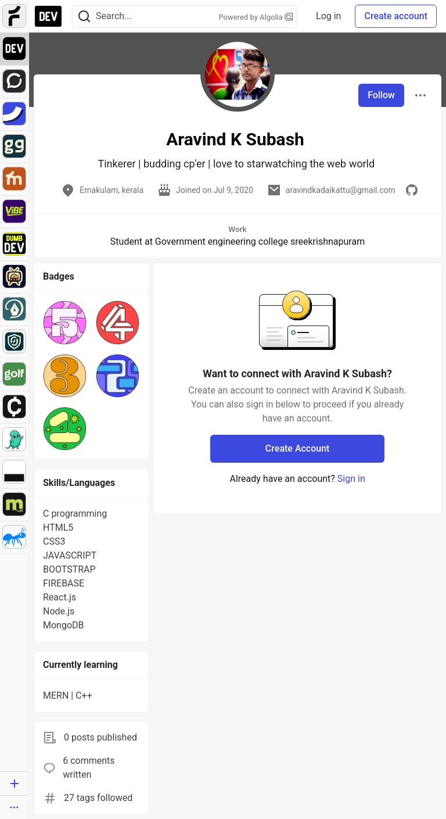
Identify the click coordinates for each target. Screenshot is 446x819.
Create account (395, 16)
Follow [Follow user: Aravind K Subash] (381, 95)
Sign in (351, 478)
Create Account (297, 448)
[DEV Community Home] (48, 16)
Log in (328, 16)
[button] (65, 322)
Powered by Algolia (256, 17)
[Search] (84, 16)
